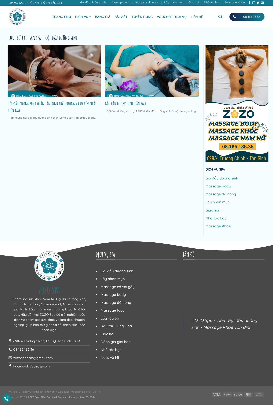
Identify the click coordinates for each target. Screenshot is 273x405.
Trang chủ (61, 17)
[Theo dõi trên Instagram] (253, 2)
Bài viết (121, 17)
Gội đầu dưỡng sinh (93, 2)
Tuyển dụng (142, 17)
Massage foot (112, 310)
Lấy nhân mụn (174, 2)
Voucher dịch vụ (172, 17)
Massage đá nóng (147, 2)
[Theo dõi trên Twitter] (258, 2)
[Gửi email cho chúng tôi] (262, 2)
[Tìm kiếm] (220, 17)
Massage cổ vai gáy (118, 286)
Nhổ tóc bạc (212, 2)
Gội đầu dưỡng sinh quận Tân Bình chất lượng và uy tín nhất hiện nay (52, 106)
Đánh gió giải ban (116, 341)
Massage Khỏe (235, 2)
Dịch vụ (83, 17)
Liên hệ (197, 17)
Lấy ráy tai (110, 318)
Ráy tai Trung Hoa (116, 326)
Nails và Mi (110, 357)
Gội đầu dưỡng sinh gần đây (125, 103)
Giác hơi (193, 2)
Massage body (120, 2)
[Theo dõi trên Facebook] (249, 2)
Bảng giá (102, 17)
